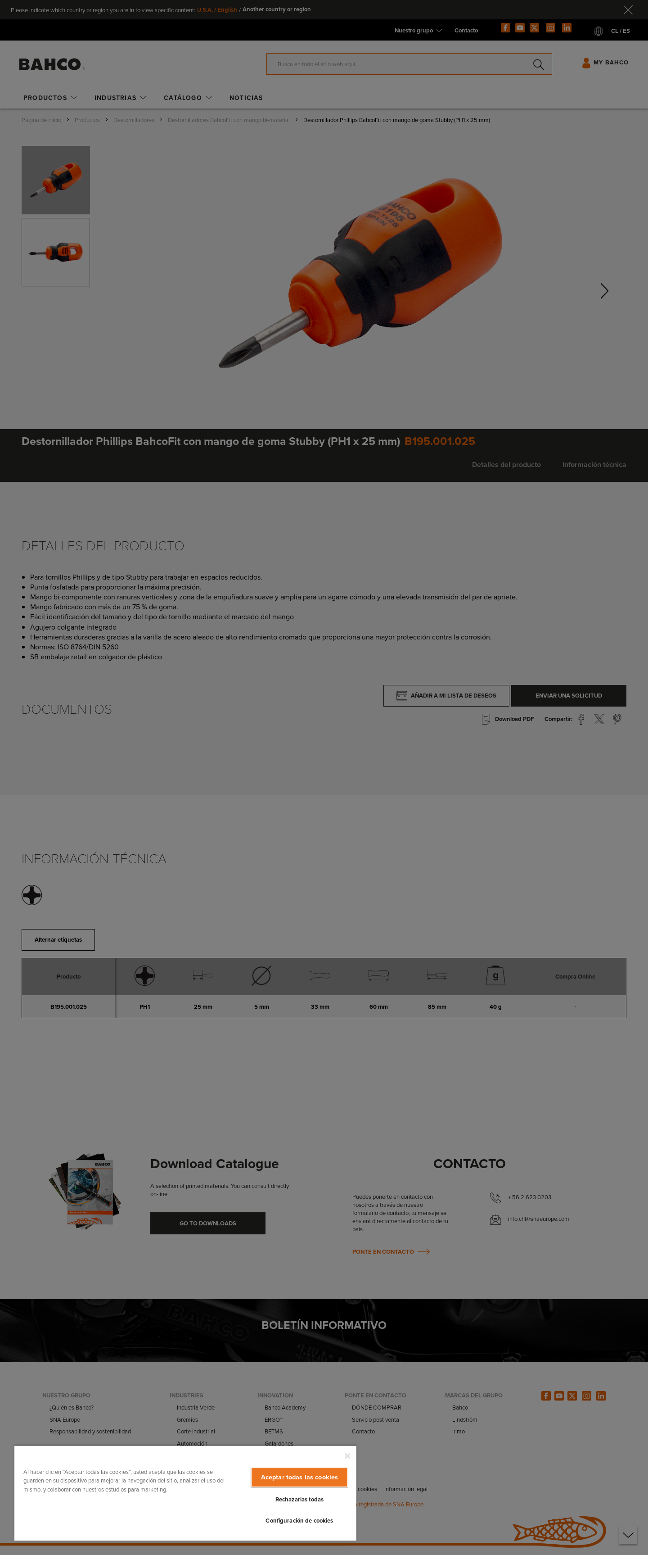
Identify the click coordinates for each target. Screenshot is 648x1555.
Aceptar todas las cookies (299, 1477)
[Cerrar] (347, 1456)
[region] (185, 1493)
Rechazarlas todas (299, 1499)
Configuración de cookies (299, 1520)
